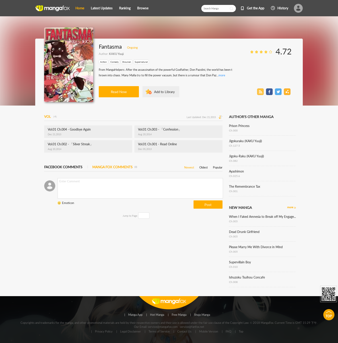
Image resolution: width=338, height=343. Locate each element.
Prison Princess (239, 126)
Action (103, 61)
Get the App (255, 8)
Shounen (126, 61)
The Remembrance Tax (244, 186)
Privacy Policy (104, 331)
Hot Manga (157, 315)
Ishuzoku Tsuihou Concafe (247, 277)
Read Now (119, 91)
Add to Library (164, 92)
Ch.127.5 (234, 145)
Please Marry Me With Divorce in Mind (256, 247)
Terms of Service (159, 331)
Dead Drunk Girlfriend (244, 232)
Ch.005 (233, 221)
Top (241, 331)
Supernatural (141, 61)
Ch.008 (233, 282)
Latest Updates (102, 8)
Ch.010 (233, 266)
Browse (142, 8)
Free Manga (179, 315)
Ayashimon (236, 171)
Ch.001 (233, 191)
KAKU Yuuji (116, 54)
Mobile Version (208, 331)
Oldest (203, 167)
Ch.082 (233, 160)
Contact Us (184, 331)
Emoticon (68, 203)
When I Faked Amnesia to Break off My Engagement (262, 216)
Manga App (135, 315)
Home (79, 8)
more (221, 75)
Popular (218, 167)
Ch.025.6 (234, 176)
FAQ (228, 331)
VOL (51, 116)
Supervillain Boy (240, 262)
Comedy (114, 61)
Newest (189, 167)
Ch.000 (233, 130)
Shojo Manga (202, 315)
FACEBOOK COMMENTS (63, 167)
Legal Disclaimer (130, 331)
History (282, 8)
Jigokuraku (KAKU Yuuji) (245, 141)
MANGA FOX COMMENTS (114, 167)
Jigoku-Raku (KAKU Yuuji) (246, 156)
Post (208, 204)
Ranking (125, 8)
